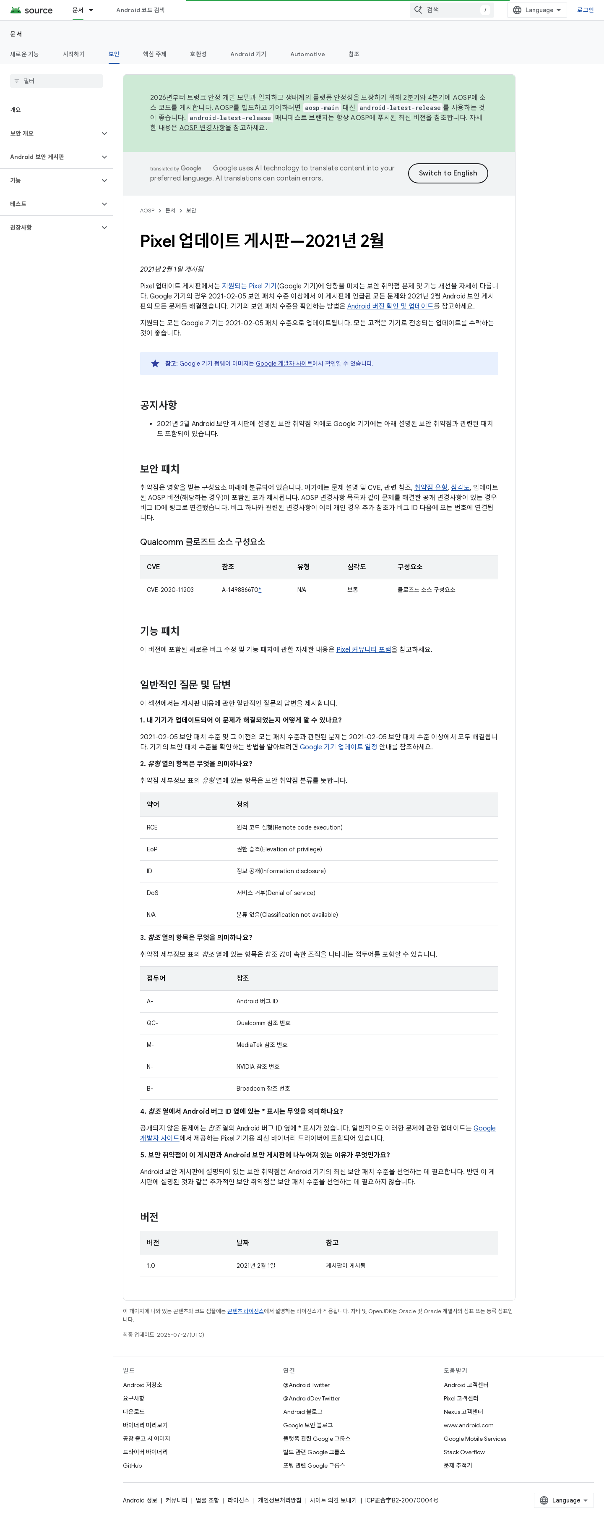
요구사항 (134, 1398)
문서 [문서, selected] (78, 10)
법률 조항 (207, 1500)
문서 (16, 34)
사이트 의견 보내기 (333, 1500)
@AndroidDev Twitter (311, 1398)
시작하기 (74, 54)
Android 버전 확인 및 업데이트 (390, 306)
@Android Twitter (306, 1385)
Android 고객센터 (466, 1385)
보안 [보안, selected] (114, 54)
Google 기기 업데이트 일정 (339, 747)
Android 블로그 (303, 1412)
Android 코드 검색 (140, 10)
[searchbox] (56, 81)
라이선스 (239, 1500)
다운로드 (134, 1412)
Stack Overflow (464, 1452)
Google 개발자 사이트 (284, 363)
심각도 (460, 488)
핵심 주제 (155, 54)
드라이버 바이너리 (145, 1452)
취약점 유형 (431, 488)
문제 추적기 (458, 1465)
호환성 (198, 54)
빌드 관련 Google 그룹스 (314, 1452)
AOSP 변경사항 (202, 128)
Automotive (307, 54)
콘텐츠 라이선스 (245, 1311)
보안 (191, 210)
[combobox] (452, 10)
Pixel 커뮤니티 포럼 (363, 650)
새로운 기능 (24, 54)
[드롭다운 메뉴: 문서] (94, 10)
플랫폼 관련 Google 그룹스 (317, 1438)
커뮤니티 (176, 1500)
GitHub (132, 1465)
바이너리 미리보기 (145, 1425)
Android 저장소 (142, 1385)
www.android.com (469, 1425)
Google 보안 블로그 (308, 1425)
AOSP (147, 210)
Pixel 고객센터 (461, 1398)
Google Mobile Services (475, 1438)
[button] (49, 133)
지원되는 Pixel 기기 (249, 286)
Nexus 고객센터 (463, 1412)
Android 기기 (248, 54)
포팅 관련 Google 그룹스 (314, 1465)
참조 (354, 54)
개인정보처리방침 (280, 1500)
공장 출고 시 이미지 (146, 1438)
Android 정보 (140, 1500)
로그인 (585, 10)
